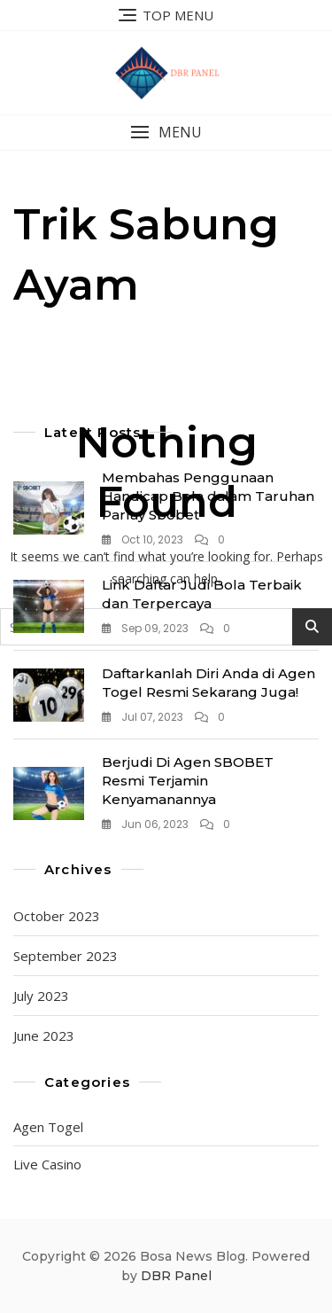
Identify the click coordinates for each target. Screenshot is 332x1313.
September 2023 (65, 956)
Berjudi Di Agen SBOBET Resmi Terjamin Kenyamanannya (188, 781)
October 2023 (56, 916)
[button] (166, 132)
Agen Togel (48, 1127)
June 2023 (43, 1035)
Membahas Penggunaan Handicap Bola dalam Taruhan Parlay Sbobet (208, 496)
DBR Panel (176, 1276)
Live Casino (47, 1164)
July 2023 (41, 995)
